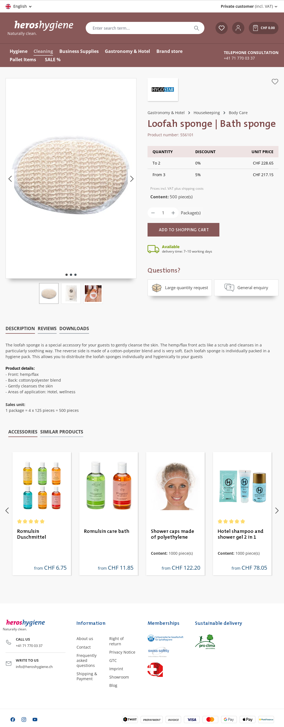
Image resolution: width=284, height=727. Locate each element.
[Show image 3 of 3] (75, 275)
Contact (84, 646)
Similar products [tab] (61, 431)
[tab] (20, 328)
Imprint (116, 668)
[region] (71, 191)
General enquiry (246, 287)
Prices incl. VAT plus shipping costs (177, 188)
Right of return (116, 641)
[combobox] (137, 28)
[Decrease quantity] (153, 212)
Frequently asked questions (87, 659)
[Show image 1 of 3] (66, 275)
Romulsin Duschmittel (31, 534)
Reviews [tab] (47, 328)
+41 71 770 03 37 (239, 58)
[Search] (196, 28)
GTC (113, 659)
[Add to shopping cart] (183, 230)
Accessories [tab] (22, 431)
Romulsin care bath (106, 531)
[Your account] (238, 28)
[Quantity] (163, 212)
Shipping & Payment (87, 676)
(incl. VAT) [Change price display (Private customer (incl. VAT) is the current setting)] (247, 6)
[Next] (132, 178)
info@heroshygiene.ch (34, 666)
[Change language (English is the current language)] (19, 6)
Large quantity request (179, 287)
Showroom (119, 676)
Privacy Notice (122, 651)
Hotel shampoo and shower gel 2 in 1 (240, 534)
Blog (113, 685)
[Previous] (10, 178)
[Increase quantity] (173, 212)
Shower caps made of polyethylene (172, 534)
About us (85, 638)
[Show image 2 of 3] (71, 275)
